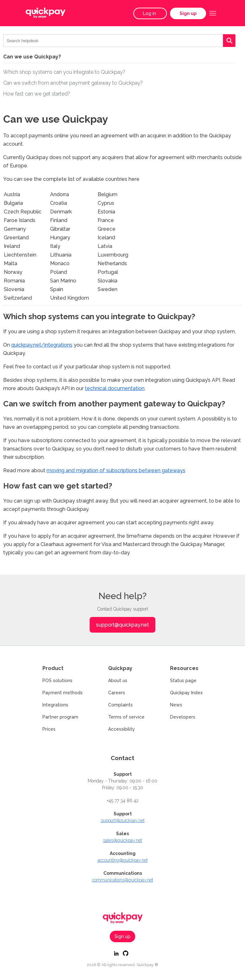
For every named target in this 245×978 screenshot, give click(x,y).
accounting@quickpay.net (123, 860)
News (176, 704)
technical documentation (115, 388)
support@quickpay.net (122, 625)
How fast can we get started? (36, 94)
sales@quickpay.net (122, 840)
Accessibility (121, 729)
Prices (49, 729)
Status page (183, 680)
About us (117, 680)
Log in (150, 13)
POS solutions (57, 680)
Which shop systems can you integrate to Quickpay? (64, 72)
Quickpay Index (186, 692)
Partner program (60, 717)
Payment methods (62, 692)
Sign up (188, 13)
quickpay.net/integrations (41, 345)
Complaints (120, 704)
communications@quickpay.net (122, 879)
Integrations (55, 704)
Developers (182, 717)
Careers (116, 692)
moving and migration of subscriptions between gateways (116, 470)
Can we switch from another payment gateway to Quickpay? (73, 83)
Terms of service (126, 717)
